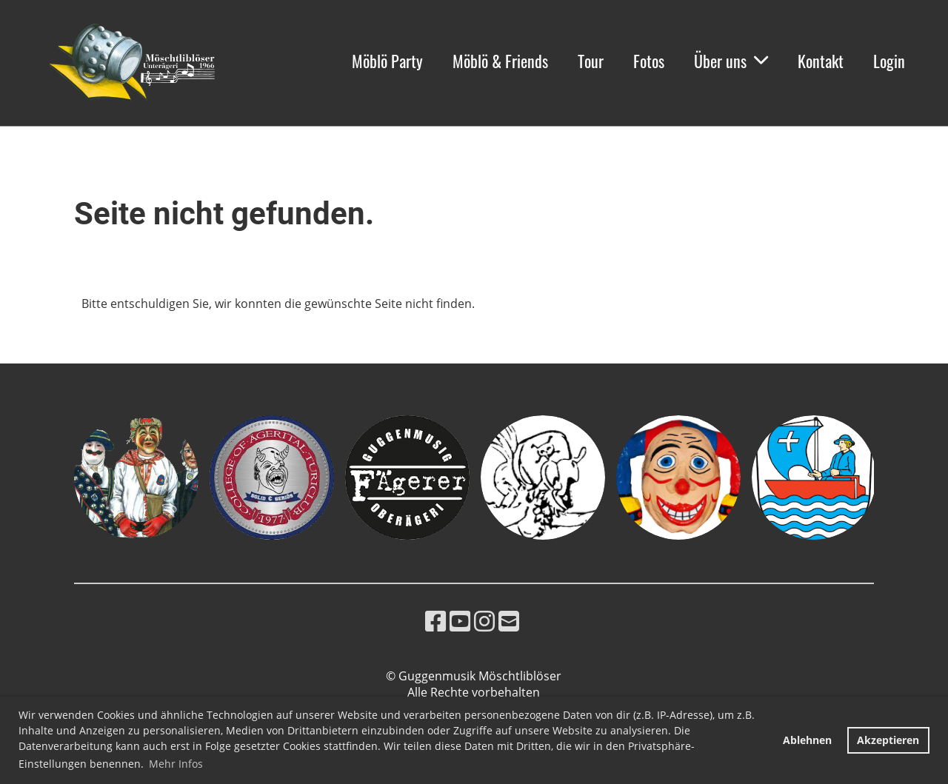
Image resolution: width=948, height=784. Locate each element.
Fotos (648, 61)
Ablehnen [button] (807, 740)
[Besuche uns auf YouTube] (460, 621)
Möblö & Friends (500, 61)
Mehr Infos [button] (176, 764)
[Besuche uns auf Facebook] (435, 621)
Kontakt (821, 61)
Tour (591, 61)
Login (889, 61)
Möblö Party (387, 61)
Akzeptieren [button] (888, 740)
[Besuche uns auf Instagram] (484, 621)
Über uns (731, 61)
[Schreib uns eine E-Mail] (508, 621)
